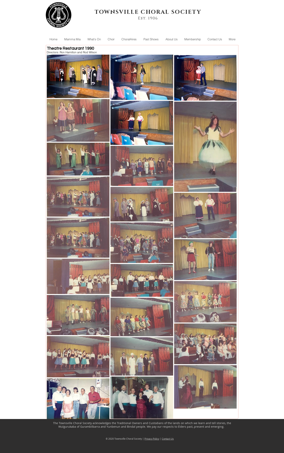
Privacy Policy (151, 438)
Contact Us (168, 438)
